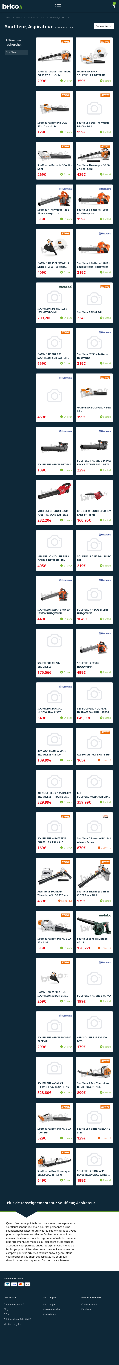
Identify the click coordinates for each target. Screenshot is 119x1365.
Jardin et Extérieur (13, 17)
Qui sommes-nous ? (14, 1304)
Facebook (86, 1309)
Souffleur (11, 52)
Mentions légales (12, 1324)
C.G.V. (6, 1314)
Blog (6, 1309)
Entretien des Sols (35, 17)
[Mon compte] (102, 6)
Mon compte (49, 1304)
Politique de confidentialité (17, 1319)
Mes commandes (51, 1309)
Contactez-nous (89, 1304)
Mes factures (49, 1314)
